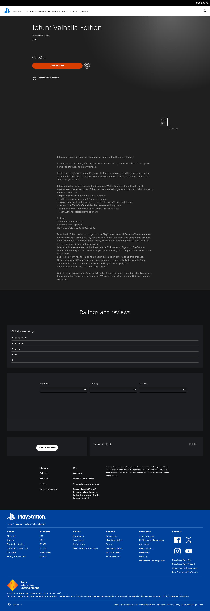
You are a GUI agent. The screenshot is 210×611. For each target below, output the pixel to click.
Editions (44, 383)
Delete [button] (192, 444)
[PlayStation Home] (7, 11)
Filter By (94, 383)
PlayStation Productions (17, 548)
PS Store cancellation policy (151, 540)
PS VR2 (43, 544)
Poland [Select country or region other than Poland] (15, 604)
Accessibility (78, 540)
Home (9, 523)
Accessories (53, 11)
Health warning (146, 548)
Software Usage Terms (192, 604)
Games (16, 11)
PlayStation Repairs (115, 548)
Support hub (111, 536)
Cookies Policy (173, 604)
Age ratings (144, 544)
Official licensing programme (152, 560)
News (64, 11)
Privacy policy (127, 604)
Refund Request (113, 556)
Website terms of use (145, 604)
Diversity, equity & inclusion (85, 548)
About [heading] (10, 531)
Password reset (113, 552)
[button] (47, 448)
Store (72, 11)
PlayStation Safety (114, 540)
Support (82, 11)
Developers (144, 552)
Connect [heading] (176, 531)
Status (109, 544)
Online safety (79, 544)
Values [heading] (77, 531)
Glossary (143, 556)
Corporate (11, 552)
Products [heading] (45, 531)
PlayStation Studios (15, 544)
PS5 (24, 11)
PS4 (31, 11)
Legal (116, 604)
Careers (10, 540)
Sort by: (143, 383)
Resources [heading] (145, 531)
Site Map (161, 604)
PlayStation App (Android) (183, 564)
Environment (78, 536)
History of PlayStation (16, 556)
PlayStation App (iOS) (181, 559)
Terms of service (146, 536)
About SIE (11, 536)
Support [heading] (110, 531)
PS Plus (41, 11)
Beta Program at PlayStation (185, 572)
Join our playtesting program (185, 568)
